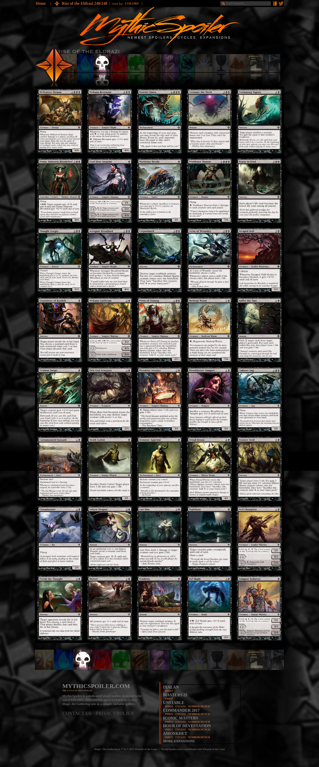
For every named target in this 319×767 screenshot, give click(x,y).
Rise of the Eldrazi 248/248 (84, 3)
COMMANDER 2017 (181, 710)
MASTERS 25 (175, 695)
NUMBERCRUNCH (199, 706)
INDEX (169, 691)
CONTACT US (79, 713)
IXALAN (171, 687)
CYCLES (180, 706)
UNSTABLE (173, 702)
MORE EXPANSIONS (179, 741)
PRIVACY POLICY (115, 713)
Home (41, 3)
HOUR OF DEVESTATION (187, 726)
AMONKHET (175, 733)
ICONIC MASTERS (180, 718)
